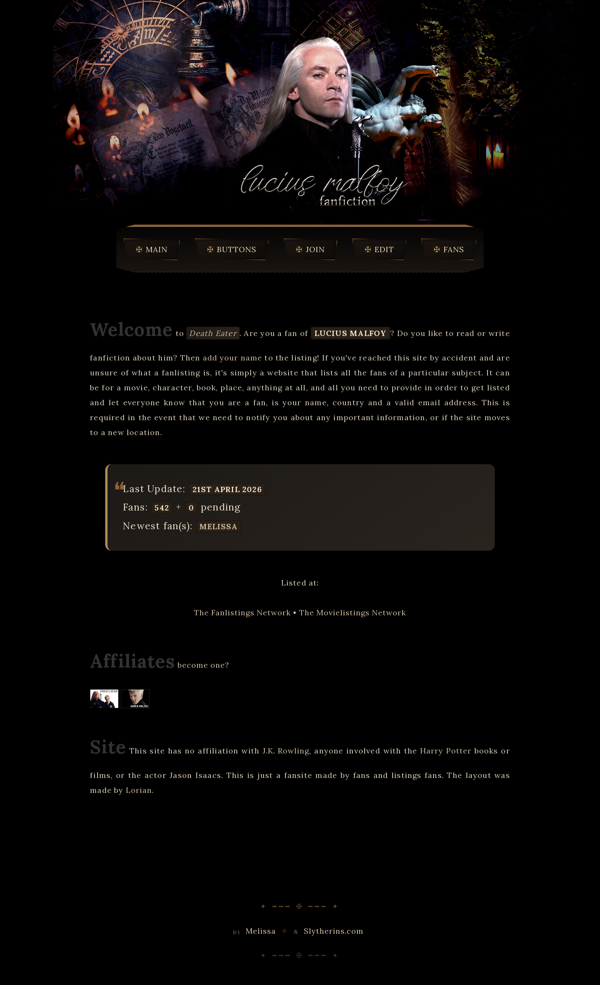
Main (157, 249)
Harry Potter (445, 750)
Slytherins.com (334, 931)
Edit (384, 249)
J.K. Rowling (286, 750)
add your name (232, 357)
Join (315, 249)
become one (201, 665)
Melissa (218, 526)
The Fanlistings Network (242, 612)
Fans (453, 249)
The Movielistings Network (352, 612)
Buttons (236, 249)
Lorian (139, 790)
